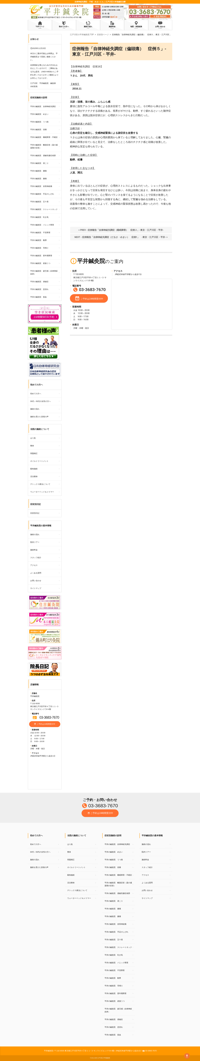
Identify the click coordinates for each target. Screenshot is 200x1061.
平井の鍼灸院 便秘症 (39, 282)
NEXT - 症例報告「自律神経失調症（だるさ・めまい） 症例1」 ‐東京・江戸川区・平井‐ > (120, 237)
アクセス (34, 565)
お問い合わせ (35, 581)
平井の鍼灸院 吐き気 (39, 217)
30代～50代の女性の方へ (40, 401)
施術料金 (34, 550)
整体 (32, 446)
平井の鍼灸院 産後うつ (40, 263)
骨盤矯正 (34, 453)
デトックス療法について (40, 484)
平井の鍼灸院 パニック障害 (42, 225)
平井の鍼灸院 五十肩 (39, 202)
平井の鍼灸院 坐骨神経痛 (41, 186)
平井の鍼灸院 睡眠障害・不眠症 (44, 137)
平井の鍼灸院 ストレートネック (44, 209)
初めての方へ (35, 394)
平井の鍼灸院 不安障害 (40, 232)
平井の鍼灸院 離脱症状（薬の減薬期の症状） (44, 146)
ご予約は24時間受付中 (44, 724)
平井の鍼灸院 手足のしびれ (42, 194)
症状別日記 (34, 513)
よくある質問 (35, 573)
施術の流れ (34, 409)
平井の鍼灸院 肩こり (39, 163)
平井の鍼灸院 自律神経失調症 (43, 106)
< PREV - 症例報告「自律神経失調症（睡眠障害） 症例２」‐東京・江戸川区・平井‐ (121, 230)
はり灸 (33, 438)
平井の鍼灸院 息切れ (39, 289)
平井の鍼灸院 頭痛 (38, 129)
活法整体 (34, 476)
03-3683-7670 (46, 717)
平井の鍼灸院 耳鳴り (39, 248)
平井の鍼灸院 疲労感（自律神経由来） (44, 272)
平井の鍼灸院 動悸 (38, 240)
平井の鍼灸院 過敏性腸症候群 (43, 155)
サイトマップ (35, 588)
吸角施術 (34, 469)
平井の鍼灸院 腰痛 (38, 171)
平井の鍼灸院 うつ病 (39, 122)
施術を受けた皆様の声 (39, 417)
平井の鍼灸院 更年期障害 (41, 256)
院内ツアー (34, 542)
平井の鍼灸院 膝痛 (38, 179)
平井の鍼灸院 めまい (39, 114)
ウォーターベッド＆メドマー (42, 492)
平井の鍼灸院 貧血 (38, 297)
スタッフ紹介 (35, 558)
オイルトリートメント (39, 461)
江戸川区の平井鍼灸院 (103, 1058)
